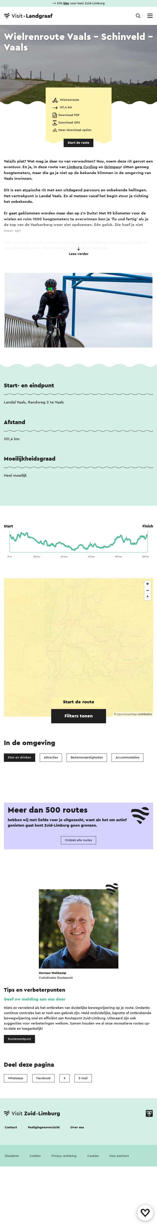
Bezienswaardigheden (87, 757)
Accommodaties (127, 757)
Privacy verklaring (64, 1224)
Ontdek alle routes (78, 908)
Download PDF (69, 115)
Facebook (43, 1146)
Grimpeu (112, 167)
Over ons (77, 1195)
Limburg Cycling (81, 167)
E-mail (83, 1146)
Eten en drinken (19, 757)
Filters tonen (79, 716)
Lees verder (78, 251)
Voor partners (119, 1224)
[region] (78, 647)
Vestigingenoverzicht (44, 1195)
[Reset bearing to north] (147, 597)
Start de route (78, 142)
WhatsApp (15, 1146)
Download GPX (69, 122)
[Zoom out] (147, 590)
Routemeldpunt (19, 1107)
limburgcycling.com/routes (117, 242)
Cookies (93, 1224)
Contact (11, 1195)
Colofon (35, 1224)
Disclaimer (12, 1224)
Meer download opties (74, 130)
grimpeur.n (75, 242)
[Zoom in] (147, 583)
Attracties (51, 757)
